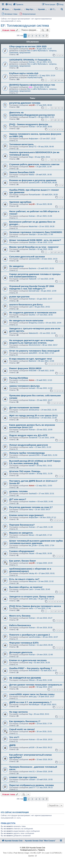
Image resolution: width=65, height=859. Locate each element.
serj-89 (31, 49)
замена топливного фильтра (24, 386)
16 (62, 108)
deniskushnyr (34, 410)
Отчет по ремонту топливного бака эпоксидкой (34, 351)
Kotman (32, 62)
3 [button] (32, 35)
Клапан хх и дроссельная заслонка (27, 660)
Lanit (31, 589)
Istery (31, 509)
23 (55, 252)
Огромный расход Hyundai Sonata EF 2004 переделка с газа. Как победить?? (31, 287)
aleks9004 (33, 353)
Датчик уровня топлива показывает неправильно (35, 684)
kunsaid (32, 388)
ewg (30, 662)
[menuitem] (8, 4)
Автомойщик (34, 704)
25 (62, 252)
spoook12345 (34, 182)
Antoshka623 (34, 670)
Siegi (31, 157)
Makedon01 (33, 333)
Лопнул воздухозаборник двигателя (28, 445)
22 (51, 252)
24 (58, 252)
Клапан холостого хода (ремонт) (26, 515)
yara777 (32, 787)
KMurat (31, 680)
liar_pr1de (33, 545)
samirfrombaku (35, 637)
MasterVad (33, 226)
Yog (30, 714)
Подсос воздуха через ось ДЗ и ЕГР (28, 435)
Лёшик (31, 553)
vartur (31, 447)
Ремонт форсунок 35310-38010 (25, 368)
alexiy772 (32, 147)
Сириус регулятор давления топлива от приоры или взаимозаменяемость (35, 275)
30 (62, 120)
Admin (31, 167)
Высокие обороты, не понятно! (25, 587)
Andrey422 (33, 75)
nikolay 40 (33, 573)
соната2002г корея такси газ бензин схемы (32, 694)
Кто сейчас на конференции (15, 812)
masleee (32, 501)
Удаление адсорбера (20, 202)
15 (58, 108)
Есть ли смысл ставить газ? (24, 579)
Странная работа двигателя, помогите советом (34, 164)
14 (55, 108)
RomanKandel (34, 195)
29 (58, 120)
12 (51, 160)
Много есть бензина (19, 616)
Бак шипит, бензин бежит (22, 561)
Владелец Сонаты (36, 323)
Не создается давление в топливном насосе (32, 312)
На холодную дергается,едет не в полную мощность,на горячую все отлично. (31, 341)
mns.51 (32, 771)
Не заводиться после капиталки (26, 320)
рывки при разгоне (19, 296)
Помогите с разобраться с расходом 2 (29, 635)
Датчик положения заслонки (24, 407)
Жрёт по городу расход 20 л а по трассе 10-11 (33, 415)
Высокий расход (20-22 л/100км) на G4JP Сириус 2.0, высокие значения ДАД (35, 462)
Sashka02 (33, 493)
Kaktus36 (32, 279)
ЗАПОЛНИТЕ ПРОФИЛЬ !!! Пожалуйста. (30, 60)
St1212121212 (34, 345)
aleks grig (32, 599)
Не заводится (16, 266)
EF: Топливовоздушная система (25, 25)
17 (51, 80)
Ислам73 (32, 117)
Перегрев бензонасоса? (22, 525)
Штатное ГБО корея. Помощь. (25, 471)
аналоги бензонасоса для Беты (26, 304)
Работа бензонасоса (20, 625)
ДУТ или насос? (17, 499)
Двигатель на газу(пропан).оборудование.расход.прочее (32, 113)
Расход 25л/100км (18, 378)
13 (51, 108)
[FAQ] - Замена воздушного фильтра (28, 124)
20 (62, 80)
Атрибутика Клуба (34, 77)
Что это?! (14, 737)
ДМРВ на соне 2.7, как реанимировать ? (30, 702)
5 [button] (39, 35)
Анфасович (33, 139)
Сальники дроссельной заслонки (27, 256)
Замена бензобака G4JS (22, 172)
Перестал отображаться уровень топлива (31, 785)
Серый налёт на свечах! (22, 729)
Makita (31, 175)
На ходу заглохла (18, 712)
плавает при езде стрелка (23, 777)
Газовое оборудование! (21, 551)
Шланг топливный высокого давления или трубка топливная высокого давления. (36, 542)
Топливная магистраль (21, 144)
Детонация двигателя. (21, 652)
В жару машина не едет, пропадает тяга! (30, 359)
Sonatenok (33, 438)
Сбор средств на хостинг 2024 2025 (27, 46)
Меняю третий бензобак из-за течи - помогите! (33, 247)
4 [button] (36, 35)
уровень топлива (18, 491)
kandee (32, 466)
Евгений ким (34, 291)
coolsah (32, 779)
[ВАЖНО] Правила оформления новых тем (32, 85)
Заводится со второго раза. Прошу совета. (32, 596)
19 (58, 80)
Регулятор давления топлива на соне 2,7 (31, 507)
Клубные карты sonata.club (23, 73)
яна (30, 87)
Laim (31, 307)
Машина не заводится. (21, 533)
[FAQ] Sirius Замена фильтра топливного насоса (35, 606)
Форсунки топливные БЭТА (24, 643)
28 (55, 120)
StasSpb (32, 234)
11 (51, 611)
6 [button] (43, 35)
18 (55, 80)
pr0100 (31, 747)
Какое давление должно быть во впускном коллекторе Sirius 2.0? (32, 426)
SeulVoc (32, 315)
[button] (46, 36)
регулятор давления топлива (24, 103)
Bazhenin (32, 268)
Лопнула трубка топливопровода (27, 453)
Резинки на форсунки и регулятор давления (32, 180)
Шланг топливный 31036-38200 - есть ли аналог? (35, 240)
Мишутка (32, 581)
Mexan (31, 535)
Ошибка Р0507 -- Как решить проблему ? (30, 668)
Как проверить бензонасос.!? (24, 721)
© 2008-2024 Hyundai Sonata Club (32, 848)
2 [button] (28, 35)
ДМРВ (12, 745)
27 (51, 120)
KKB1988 (32, 371)
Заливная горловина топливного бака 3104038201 (35, 232)
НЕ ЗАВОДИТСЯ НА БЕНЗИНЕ (25, 678)
